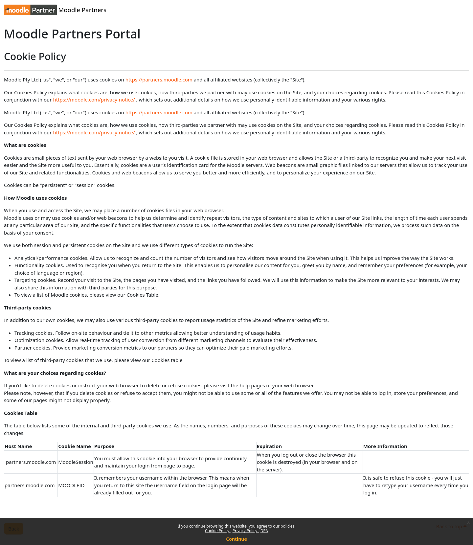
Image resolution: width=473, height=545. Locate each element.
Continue (236, 539)
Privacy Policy (246, 531)
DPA (264, 531)
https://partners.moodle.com (158, 79)
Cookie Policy (217, 531)
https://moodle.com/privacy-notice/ (94, 99)
